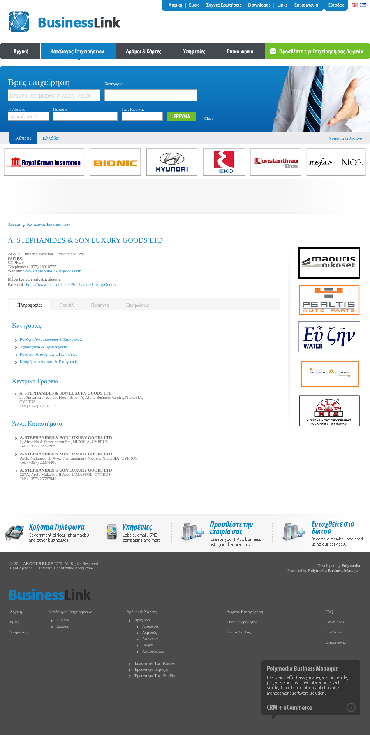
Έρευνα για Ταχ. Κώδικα (155, 663)
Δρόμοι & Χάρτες (142, 612)
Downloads (334, 622)
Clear (208, 118)
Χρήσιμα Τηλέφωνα (345, 138)
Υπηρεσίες (19, 632)
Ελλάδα (51, 138)
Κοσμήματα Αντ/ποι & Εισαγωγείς (49, 362)
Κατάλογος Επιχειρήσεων (48, 224)
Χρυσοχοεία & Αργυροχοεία (43, 347)
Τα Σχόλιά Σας (239, 632)
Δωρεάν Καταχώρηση (245, 612)
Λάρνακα (150, 639)
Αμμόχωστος (153, 651)
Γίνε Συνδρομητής (242, 622)
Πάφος (147, 645)
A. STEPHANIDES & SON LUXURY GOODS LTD (65, 393)
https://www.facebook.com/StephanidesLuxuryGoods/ (71, 284)
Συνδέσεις (333, 632)
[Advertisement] (185, 196)
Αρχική (14, 224)
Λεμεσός (149, 632)
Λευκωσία (150, 626)
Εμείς (14, 622)
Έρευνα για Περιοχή (151, 669)
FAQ (329, 612)
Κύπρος (62, 620)
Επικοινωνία (335, 642)
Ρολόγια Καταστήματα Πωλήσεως (48, 354)
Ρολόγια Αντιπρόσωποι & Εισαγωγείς (51, 339)
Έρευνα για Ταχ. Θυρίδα (154, 676)
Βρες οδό (142, 620)
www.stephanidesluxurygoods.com (52, 271)
